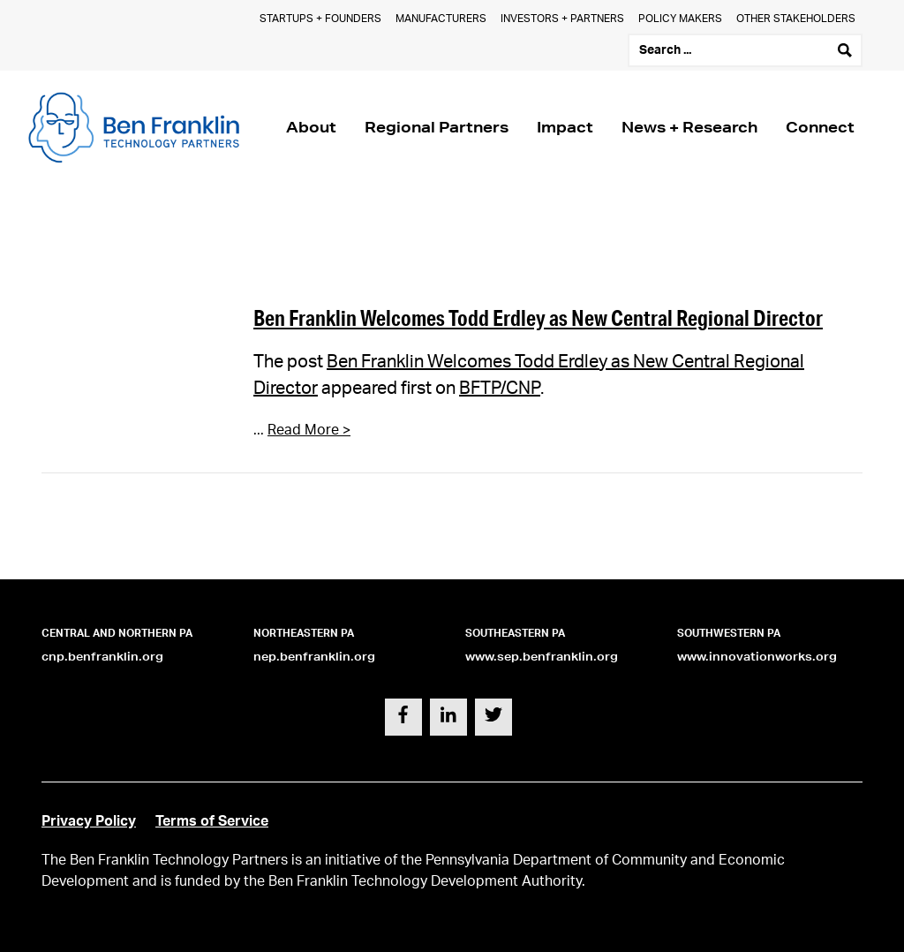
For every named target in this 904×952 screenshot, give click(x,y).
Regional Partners (436, 126)
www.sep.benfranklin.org (541, 656)
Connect (820, 126)
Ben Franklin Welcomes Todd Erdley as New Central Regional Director (538, 317)
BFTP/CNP (499, 388)
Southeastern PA (515, 633)
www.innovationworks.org (757, 656)
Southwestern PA (728, 633)
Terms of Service (211, 821)
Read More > (308, 430)
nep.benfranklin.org (314, 656)
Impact (565, 126)
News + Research (689, 126)
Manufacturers (441, 18)
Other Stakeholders (795, 18)
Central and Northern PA (116, 633)
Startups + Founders (320, 18)
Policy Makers (680, 18)
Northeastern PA (303, 633)
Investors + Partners (562, 18)
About (311, 126)
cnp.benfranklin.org (102, 656)
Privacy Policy (88, 821)
